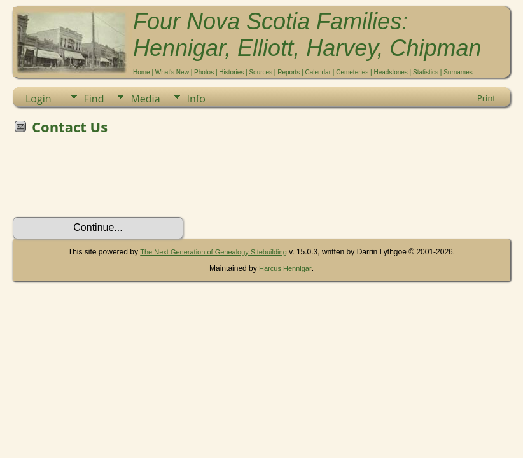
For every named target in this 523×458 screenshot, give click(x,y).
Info (196, 99)
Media (145, 99)
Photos (204, 72)
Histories (231, 72)
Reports (288, 72)
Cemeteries (352, 72)
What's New (172, 72)
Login (38, 99)
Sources (260, 72)
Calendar (318, 72)
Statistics (425, 72)
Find (94, 99)
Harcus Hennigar (285, 268)
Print (486, 98)
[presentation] (109, 180)
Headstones (390, 72)
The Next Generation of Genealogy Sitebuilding (213, 252)
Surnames (458, 72)
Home (141, 72)
